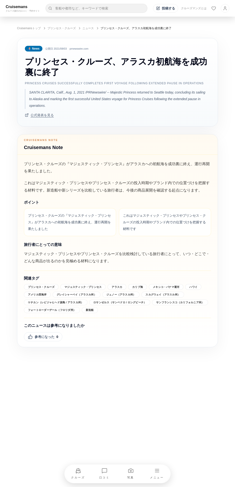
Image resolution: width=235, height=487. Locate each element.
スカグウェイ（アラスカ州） (162, 294)
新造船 (90, 310)
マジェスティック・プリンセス (83, 287)
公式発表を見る (39, 115)
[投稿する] (165, 8)
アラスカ (117, 287)
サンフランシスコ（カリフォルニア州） (180, 302)
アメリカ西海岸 (37, 294)
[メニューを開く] (157, 474)
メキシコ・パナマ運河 (166, 287)
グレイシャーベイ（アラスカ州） (76, 294)
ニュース (88, 28)
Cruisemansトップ (29, 28)
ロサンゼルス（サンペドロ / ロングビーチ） (119, 302)
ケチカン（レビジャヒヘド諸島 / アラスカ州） (55, 302)
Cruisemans (16, 7)
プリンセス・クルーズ (61, 28)
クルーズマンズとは (194, 8)
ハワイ (193, 287)
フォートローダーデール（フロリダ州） (52, 310)
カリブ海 (137, 287)
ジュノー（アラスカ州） (121, 294)
